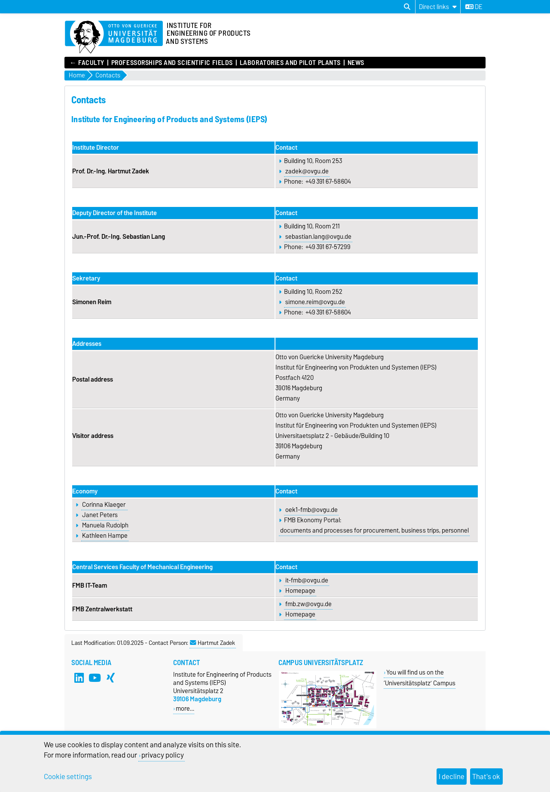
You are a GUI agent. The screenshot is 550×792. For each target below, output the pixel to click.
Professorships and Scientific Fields (172, 63)
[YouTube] (95, 678)
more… (185, 708)
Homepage (300, 591)
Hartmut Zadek (212, 643)
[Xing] (111, 678)
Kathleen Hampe (105, 535)
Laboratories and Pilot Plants (290, 63)
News (356, 63)
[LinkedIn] (79, 678)
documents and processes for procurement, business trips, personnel (374, 530)
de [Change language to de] (473, 7)
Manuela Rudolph (105, 525)
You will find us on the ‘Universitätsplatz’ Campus (419, 677)
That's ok (486, 776)
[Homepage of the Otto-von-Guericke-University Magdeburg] (113, 37)
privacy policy (162, 755)
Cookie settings (68, 776)
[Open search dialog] (407, 7)
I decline (451, 776)
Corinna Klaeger (104, 504)
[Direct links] (438, 6)
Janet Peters (100, 515)
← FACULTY (87, 63)
